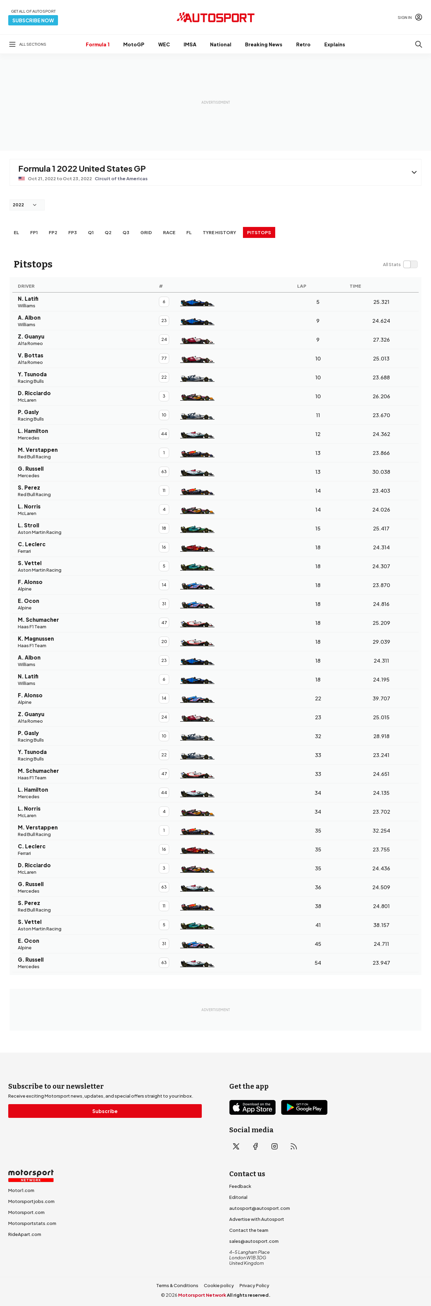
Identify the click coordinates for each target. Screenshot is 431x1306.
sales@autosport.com (254, 1241)
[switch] (400, 264)
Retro (303, 44)
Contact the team (248, 1230)
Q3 (126, 232)
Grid (146, 232)
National (220, 44)
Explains (334, 44)
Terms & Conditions (177, 1285)
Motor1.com (21, 1190)
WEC (164, 44)
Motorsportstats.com (32, 1223)
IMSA (190, 44)
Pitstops (259, 232)
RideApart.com (24, 1234)
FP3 (72, 232)
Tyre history (219, 232)
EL (16, 232)
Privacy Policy (254, 1285)
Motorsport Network (202, 1295)
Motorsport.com (26, 1212)
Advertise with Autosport (256, 1219)
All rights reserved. (248, 1295)
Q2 (108, 232)
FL (189, 232)
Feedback (240, 1186)
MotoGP (133, 44)
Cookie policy (219, 1285)
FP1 (34, 232)
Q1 (91, 232)
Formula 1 (97, 44)
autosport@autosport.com (259, 1208)
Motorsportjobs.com (31, 1201)
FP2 (53, 232)
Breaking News (263, 44)
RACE (169, 232)
